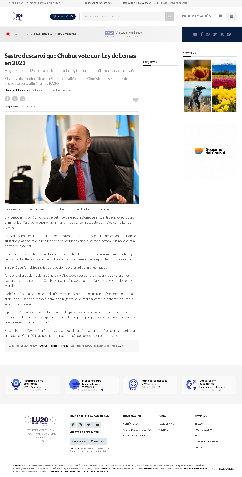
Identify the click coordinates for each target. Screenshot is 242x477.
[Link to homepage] (218, 468)
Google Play (79, 441)
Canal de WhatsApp (134, 435)
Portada (26, 90)
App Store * (98, 441)
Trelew (199, 423)
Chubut (8, 90)
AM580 (65, 16)
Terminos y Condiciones (63, 471)
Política (17, 90)
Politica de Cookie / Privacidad (92, 471)
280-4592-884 (140, 3)
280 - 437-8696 (99, 3)
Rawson (199, 435)
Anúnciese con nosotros (137, 429)
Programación (196, 16)
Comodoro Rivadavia (206, 441)
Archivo (163, 429)
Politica (199, 447)
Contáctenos (131, 423)
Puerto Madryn (203, 429)
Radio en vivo (166, 423)
